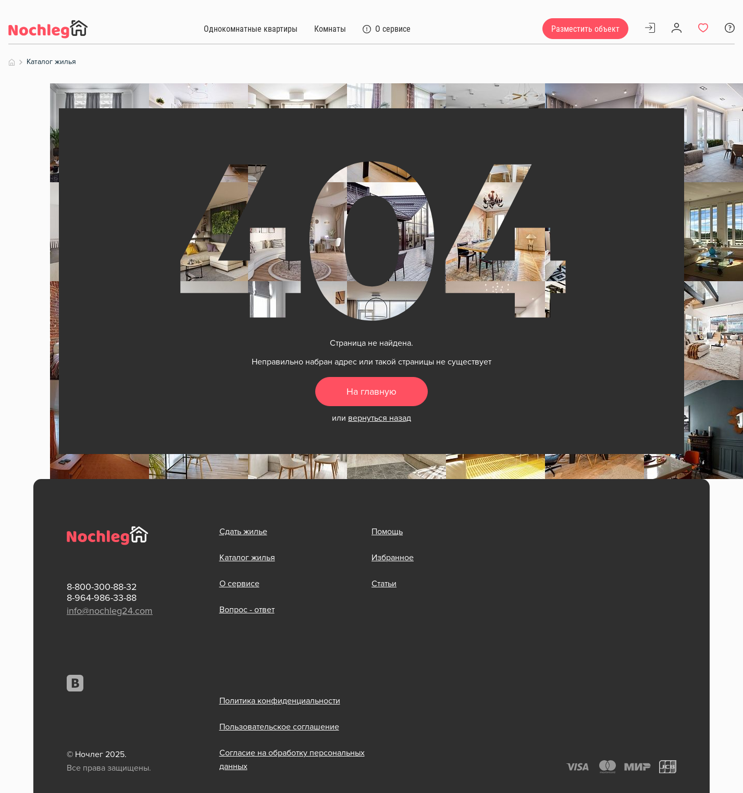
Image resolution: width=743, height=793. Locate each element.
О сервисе (239, 584)
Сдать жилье (243, 531)
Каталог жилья (247, 557)
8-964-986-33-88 (102, 597)
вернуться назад (379, 418)
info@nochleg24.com (110, 610)
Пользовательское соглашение (279, 726)
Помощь (387, 531)
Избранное (393, 557)
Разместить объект (585, 29)
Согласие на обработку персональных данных (292, 759)
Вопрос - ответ (247, 610)
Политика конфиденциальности (279, 700)
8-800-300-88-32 (102, 587)
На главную (371, 392)
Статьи (384, 584)
